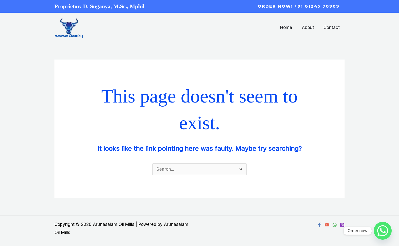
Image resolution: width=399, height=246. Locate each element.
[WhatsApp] (334, 225)
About (309, 27)
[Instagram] (342, 225)
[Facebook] (319, 225)
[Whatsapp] (383, 231)
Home (288, 27)
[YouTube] (327, 225)
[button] (299, 6)
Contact (332, 27)
